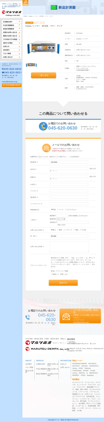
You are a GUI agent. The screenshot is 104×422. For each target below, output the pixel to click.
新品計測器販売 (11, 29)
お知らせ (11, 46)
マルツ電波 (29, 367)
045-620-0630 (11, 69)
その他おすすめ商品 (11, 39)
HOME (25, 16)
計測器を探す (11, 22)
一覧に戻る (43, 75)
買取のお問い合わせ (11, 36)
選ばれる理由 (11, 43)
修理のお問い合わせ (11, 32)
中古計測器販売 (11, 25)
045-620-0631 (11, 72)
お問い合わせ (11, 57)
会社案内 (11, 50)
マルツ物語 (11, 53)
